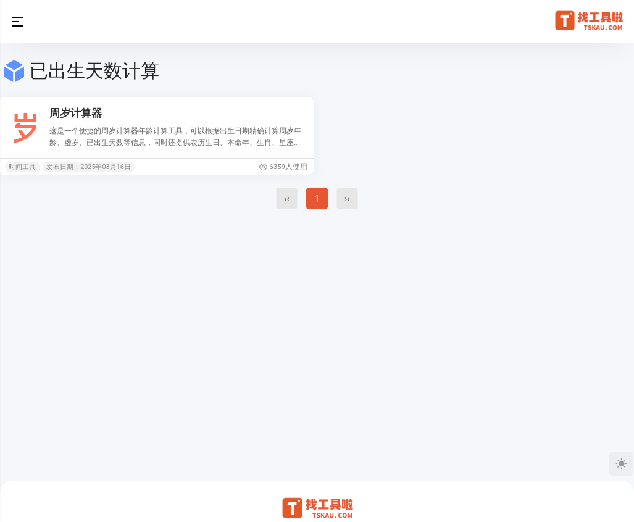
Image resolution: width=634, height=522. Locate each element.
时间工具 (22, 167)
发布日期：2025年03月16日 (88, 167)
